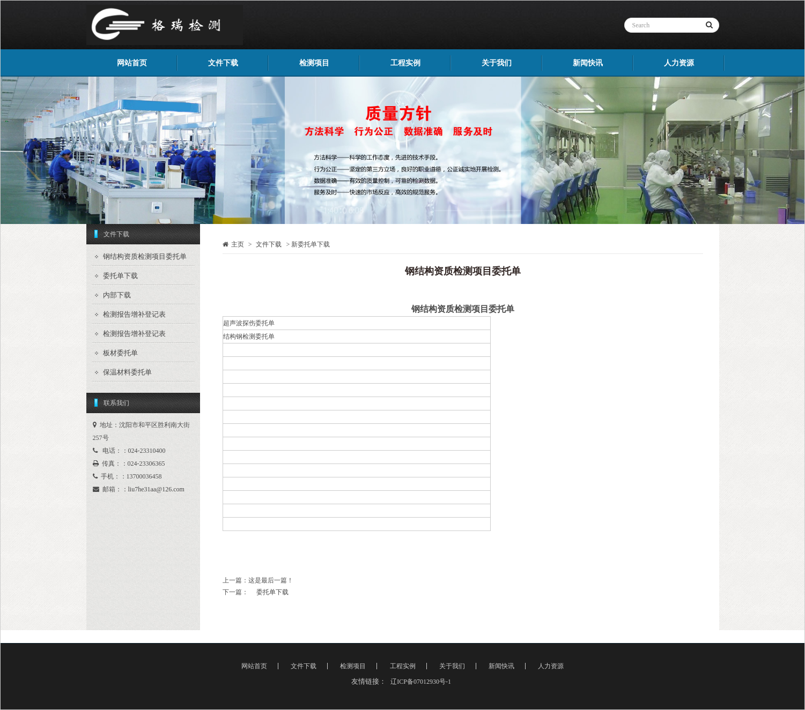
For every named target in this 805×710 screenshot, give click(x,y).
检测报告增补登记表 (134, 314)
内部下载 (117, 295)
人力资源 (679, 63)
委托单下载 (120, 276)
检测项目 (314, 63)
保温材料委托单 (127, 372)
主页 (237, 244)
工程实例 (405, 63)
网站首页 (132, 63)
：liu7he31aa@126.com (153, 489)
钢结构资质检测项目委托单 (145, 256)
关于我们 (497, 63)
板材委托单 (120, 353)
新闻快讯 (588, 63)
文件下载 (223, 63)
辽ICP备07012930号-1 (420, 681)
